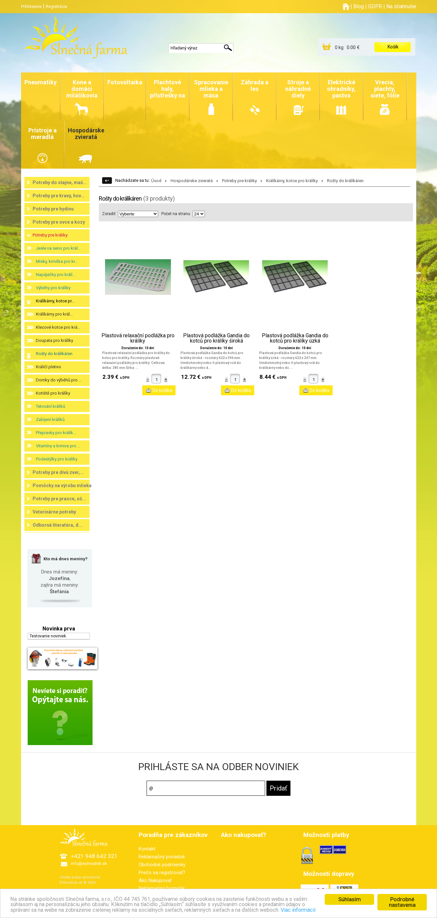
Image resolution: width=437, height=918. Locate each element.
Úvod (156, 180)
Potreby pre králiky (50, 235)
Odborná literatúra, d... (57, 525)
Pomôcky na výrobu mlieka (62, 485)
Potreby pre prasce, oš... (59, 498)
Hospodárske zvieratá (192, 180)
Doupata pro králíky (54, 340)
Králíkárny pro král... (54, 314)
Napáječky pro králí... (55, 274)
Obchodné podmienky (162, 865)
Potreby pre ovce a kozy (59, 222)
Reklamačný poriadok (162, 857)
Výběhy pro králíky (53, 287)
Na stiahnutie (401, 6)
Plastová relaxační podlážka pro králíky (138, 338)
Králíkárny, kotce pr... (55, 300)
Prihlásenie (31, 6)
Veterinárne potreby (54, 512)
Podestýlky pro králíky (56, 459)
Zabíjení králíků (50, 419)
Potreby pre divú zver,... (58, 472)
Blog (358, 6)
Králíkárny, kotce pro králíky (292, 180)
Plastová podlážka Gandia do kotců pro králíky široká (216, 338)
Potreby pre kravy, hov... (59, 195)
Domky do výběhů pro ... (59, 379)
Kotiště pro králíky (53, 393)
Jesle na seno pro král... (58, 248)
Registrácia (56, 6)
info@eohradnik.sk (89, 863)
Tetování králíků (50, 406)
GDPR (375, 6)
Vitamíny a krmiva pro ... (58, 445)
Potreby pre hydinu (53, 208)
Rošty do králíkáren (54, 353)
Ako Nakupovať (155, 880)
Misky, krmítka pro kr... (57, 261)
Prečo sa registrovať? (162, 873)
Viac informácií (337, 910)
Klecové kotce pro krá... (58, 327)
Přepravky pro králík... (56, 432)
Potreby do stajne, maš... (60, 182)
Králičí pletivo (48, 366)
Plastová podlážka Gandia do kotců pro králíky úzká (295, 338)
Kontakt (147, 849)
